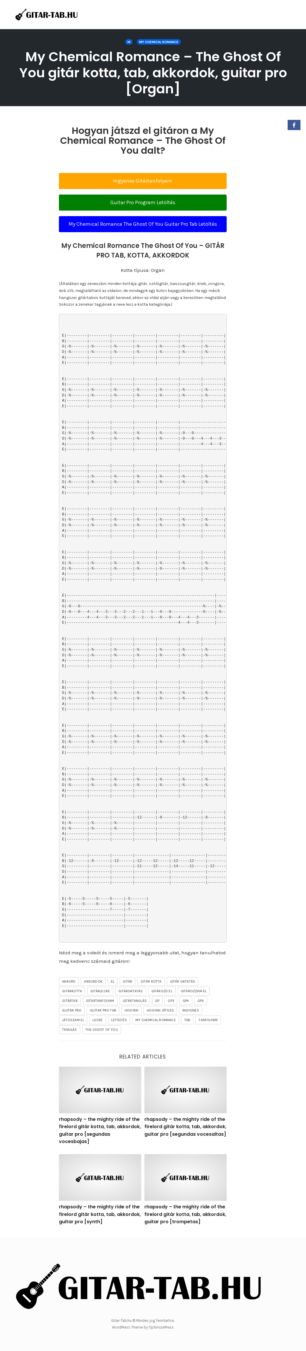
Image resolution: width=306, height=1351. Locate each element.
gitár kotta (151, 981)
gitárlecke (100, 991)
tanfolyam (208, 1020)
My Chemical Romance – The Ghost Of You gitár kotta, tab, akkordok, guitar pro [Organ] (153, 73)
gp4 (186, 1001)
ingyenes (190, 1010)
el (112, 981)
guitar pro (71, 1010)
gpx (200, 1001)
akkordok (93, 981)
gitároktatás (130, 991)
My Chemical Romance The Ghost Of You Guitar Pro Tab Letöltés (143, 224)
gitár (127, 981)
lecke (97, 1020)
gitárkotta (72, 991)
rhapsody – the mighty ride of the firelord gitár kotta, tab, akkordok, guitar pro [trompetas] (185, 1214)
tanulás (69, 1030)
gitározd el (161, 991)
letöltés (119, 1020)
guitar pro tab (103, 1010)
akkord (69, 981)
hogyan (131, 1010)
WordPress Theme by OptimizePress (143, 1327)
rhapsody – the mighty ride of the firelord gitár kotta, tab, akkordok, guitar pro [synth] (100, 1214)
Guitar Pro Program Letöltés (142, 202)
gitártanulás (135, 1001)
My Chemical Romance (159, 42)
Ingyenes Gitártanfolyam (142, 181)
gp (157, 1001)
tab (187, 1020)
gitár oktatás (182, 981)
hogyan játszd (160, 1010)
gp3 (171, 1001)
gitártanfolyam (100, 1001)
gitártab (70, 1001)
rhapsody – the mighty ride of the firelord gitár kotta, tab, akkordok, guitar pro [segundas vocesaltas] (185, 1127)
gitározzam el (194, 991)
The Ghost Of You (101, 1030)
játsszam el (73, 1020)
